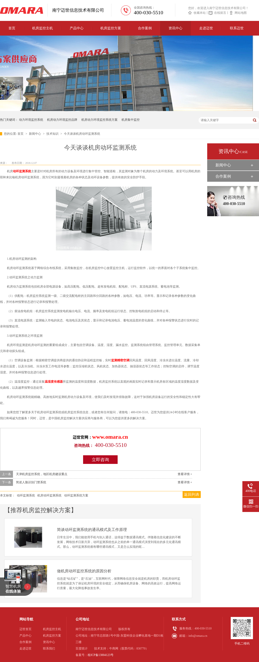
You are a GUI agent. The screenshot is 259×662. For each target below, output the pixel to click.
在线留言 (220, 12)
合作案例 (145, 28)
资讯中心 (175, 28)
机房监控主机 (42, 28)
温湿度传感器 (54, 381)
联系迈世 (237, 28)
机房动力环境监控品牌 (62, 119)
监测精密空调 (120, 360)
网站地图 (241, 12)
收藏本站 (200, 12)
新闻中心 (35, 133)
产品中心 (77, 28)
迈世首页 (25, 629)
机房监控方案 (110, 28)
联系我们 (49, 648)
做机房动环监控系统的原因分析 (84, 571)
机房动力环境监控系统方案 (99, 119)
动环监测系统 (22, 171)
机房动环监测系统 (49, 495)
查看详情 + (185, 474)
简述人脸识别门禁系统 (31, 482)
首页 (11, 28)
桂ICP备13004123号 (101, 655)
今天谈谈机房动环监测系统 (82, 133)
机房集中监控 (131, 119)
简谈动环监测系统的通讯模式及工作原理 (92, 529)
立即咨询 (100, 459)
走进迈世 (206, 28)
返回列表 (191, 494)
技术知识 (52, 133)
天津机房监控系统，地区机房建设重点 (41, 474)
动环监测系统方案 (76, 495)
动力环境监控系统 (31, 119)
